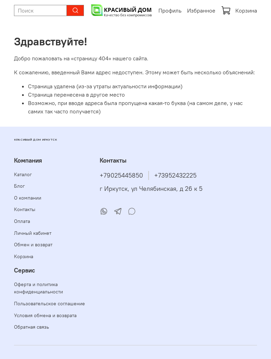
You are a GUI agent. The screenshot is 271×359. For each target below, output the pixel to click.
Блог (19, 186)
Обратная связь (31, 327)
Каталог (23, 174)
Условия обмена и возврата (45, 315)
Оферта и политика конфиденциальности (38, 288)
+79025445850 (121, 175)
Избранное (201, 10)
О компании (27, 198)
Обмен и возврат (33, 244)
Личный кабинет (32, 233)
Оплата (22, 221)
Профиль (169, 10)
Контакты (24, 209)
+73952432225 (175, 175)
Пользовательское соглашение (49, 303)
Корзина (239, 10)
